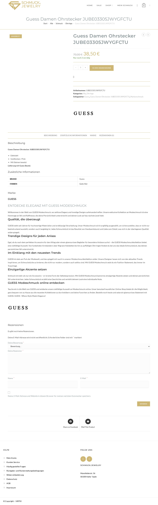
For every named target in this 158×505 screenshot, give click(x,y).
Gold (81, 184)
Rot (85, 184)
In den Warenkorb (101, 68)
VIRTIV (19, 501)
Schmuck (59, 23)
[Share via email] (88, 424)
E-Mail (83, 378)
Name (11, 378)
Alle (51, 23)
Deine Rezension (15, 351)
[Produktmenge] (80, 67)
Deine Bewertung (16, 343)
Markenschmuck (137, 97)
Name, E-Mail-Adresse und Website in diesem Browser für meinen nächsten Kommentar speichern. (49, 396)
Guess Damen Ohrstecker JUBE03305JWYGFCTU (110, 97)
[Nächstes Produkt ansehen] (148, 35)
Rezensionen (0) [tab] (106, 135)
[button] (74, 77)
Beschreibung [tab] (50, 135)
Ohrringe (68, 23)
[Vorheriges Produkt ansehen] (144, 35)
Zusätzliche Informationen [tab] (73, 135)
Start (45, 23)
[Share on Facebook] (70, 424)
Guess (86, 97)
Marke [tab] (93, 135)
